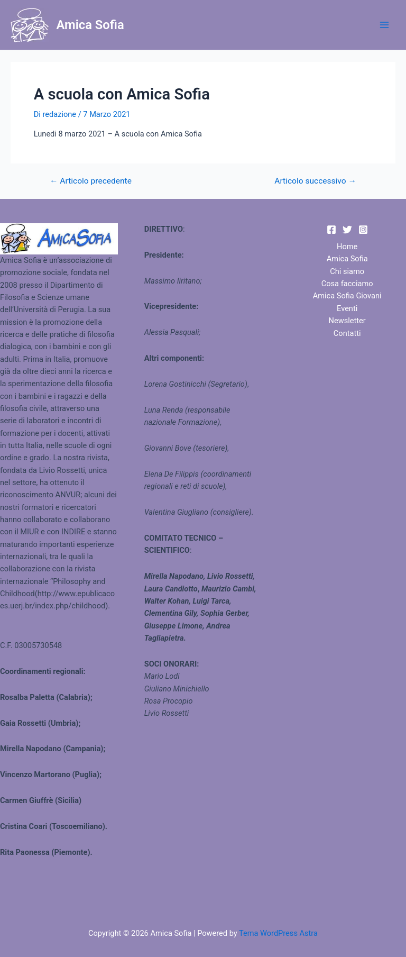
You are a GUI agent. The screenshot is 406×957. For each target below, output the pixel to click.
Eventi (347, 308)
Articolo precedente (91, 181)
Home (347, 246)
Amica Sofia (90, 24)
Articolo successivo (315, 181)
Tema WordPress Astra (278, 933)
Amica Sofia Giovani (347, 295)
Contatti (347, 333)
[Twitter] (347, 229)
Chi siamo (347, 271)
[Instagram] (363, 229)
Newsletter (347, 320)
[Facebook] (331, 229)
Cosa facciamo (347, 283)
